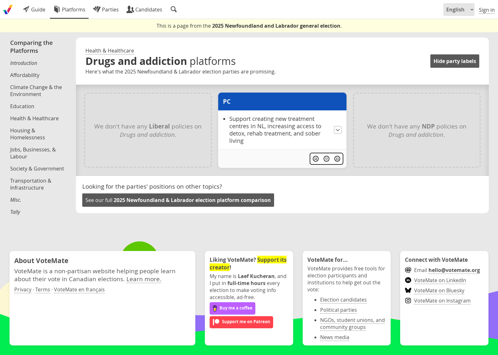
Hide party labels (455, 61)
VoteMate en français (79, 289)
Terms (42, 289)
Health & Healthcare (109, 50)
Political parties (338, 309)
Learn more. (143, 279)
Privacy (22, 289)
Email (442, 270)
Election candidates (343, 299)
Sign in (487, 9)
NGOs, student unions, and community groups (352, 324)
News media (334, 337)
